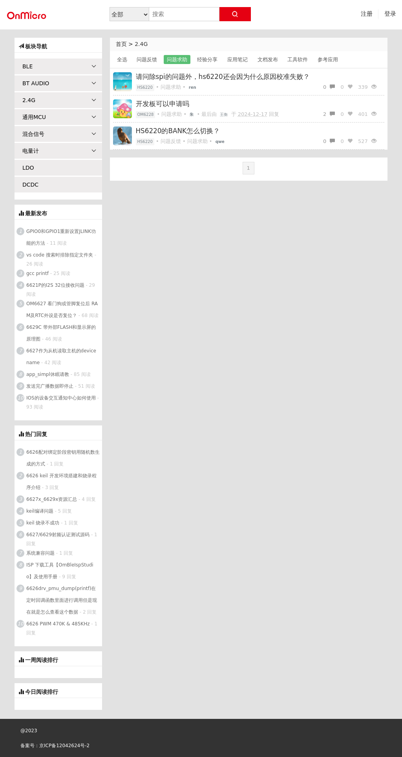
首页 (121, 44)
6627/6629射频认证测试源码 (58, 534)
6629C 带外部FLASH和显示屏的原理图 (61, 333)
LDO (28, 168)
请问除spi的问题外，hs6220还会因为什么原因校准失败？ (223, 77)
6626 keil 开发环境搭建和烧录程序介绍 (61, 481)
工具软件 (297, 59)
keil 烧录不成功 (42, 523)
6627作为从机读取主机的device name (61, 356)
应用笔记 (237, 59)
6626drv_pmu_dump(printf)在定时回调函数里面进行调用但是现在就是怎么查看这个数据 (61, 600)
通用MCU (59, 117)
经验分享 (207, 59)
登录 (390, 13)
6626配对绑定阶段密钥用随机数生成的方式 (63, 458)
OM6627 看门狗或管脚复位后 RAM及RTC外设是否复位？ (62, 309)
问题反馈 (147, 59)
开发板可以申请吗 (162, 104)
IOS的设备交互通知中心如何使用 (61, 398)
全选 (122, 59)
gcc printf (37, 273)
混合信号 (59, 134)
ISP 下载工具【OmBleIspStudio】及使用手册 (59, 570)
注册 (367, 13)
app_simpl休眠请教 (47, 374)
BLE (59, 66)
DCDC (30, 184)
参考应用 (328, 59)
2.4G (141, 44)
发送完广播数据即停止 (49, 386)
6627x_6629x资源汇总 (51, 499)
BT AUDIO (59, 83)
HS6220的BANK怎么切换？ (178, 131)
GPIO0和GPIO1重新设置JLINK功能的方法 (61, 237)
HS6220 (145, 87)
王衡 (224, 114)
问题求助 (177, 59)
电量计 (59, 151)
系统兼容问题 (40, 553)
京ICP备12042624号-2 (64, 745)
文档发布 (268, 59)
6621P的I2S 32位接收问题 (55, 285)
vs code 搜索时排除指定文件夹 (59, 255)
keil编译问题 (39, 511)
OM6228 (145, 114)
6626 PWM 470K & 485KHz (58, 624)
